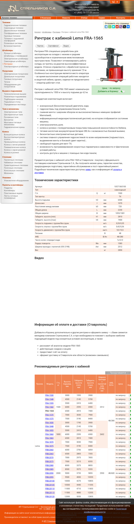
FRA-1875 (49, 446)
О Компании (45, 18)
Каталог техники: (9, 18)
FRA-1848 (49, 426)
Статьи (84, 18)
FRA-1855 (49, 430)
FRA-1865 (49, 438)
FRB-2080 (49, 465)
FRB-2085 (49, 469)
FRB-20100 (49, 481)
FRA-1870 (49, 442)
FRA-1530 (49, 395)
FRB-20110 (49, 489)
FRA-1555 (49, 403)
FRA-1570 (49, 415)
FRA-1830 (49, 423)
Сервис (102, 18)
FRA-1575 (49, 419)
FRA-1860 (49, 434)
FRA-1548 (49, 399)
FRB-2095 (49, 477)
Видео (66, 46)
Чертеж (40, 46)
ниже (88, 169)
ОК (94, 518)
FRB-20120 (49, 497)
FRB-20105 (49, 485)
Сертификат (53, 46)
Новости (66, 18)
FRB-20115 (49, 493)
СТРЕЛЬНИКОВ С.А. (28, 8)
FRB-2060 (49, 450)
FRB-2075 (49, 461)
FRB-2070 (49, 458)
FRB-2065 (49, 454)
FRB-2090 (49, 473)
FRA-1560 (49, 407)
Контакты (120, 18)
